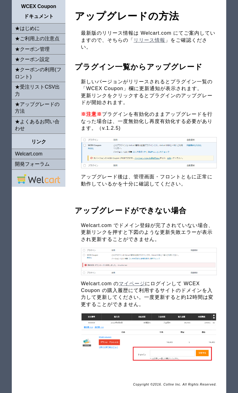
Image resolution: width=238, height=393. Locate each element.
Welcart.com (28, 153)
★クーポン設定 (32, 59)
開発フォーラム (32, 164)
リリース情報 (149, 40)
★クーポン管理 (32, 49)
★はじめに (27, 28)
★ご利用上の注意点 (37, 38)
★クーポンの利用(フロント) (38, 73)
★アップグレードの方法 (37, 108)
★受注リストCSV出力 (37, 90)
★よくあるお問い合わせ (37, 125)
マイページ (132, 283)
